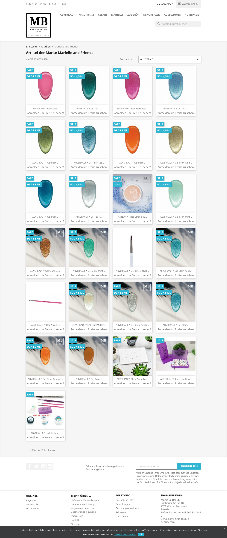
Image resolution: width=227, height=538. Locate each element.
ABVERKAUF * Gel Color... (45, 108)
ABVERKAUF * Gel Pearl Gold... (176, 162)
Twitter (36, 466)
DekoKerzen (151, 14)
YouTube (43, 466)
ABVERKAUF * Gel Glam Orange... (45, 378)
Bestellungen (123, 504)
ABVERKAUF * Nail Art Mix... (45, 433)
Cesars (102, 14)
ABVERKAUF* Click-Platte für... (132, 378)
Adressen (121, 512)
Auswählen (169, 59)
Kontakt (75, 519)
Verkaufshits (32, 508)
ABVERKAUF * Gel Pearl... (89, 108)
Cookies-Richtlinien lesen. (125, 534)
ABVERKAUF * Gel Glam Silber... (132, 324)
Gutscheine (122, 516)
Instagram (50, 466)
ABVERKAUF (67, 14)
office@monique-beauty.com (175, 520)
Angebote (31, 500)
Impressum (77, 515)
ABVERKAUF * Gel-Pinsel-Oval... (132, 270)
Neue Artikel (32, 504)
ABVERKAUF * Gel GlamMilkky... (89, 324)
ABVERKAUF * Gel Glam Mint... (89, 270)
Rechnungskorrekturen (128, 508)
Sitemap (75, 524)
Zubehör (133, 14)
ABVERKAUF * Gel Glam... (176, 324)
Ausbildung (172, 14)
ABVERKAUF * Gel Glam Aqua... (176, 270)
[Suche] (178, 24)
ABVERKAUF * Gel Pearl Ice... (89, 162)
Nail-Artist (86, 14)
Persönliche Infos (125, 499)
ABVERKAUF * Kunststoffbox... (176, 378)
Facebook (29, 466)
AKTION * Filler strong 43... (132, 216)
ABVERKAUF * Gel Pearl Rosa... (132, 108)
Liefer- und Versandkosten (85, 500)
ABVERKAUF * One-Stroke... (45, 324)
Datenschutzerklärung (83, 504)
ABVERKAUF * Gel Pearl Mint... (176, 216)
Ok (141, 534)
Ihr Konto (123, 495)
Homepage (192, 14)
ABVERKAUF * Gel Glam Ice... (45, 270)
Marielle (117, 14)
